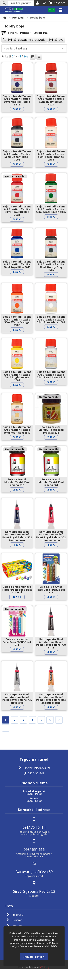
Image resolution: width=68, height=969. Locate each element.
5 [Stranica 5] (41, 719)
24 (13, 56)
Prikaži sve (56, 40)
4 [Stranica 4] (32, 719)
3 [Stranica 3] (23, 719)
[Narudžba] (34, 48)
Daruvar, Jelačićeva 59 (34, 768)
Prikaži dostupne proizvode (26, 40)
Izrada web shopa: (28, 967)
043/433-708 (34, 773)
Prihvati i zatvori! (34, 956)
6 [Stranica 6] (50, 719)
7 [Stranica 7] (58, 719)
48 (19, 56)
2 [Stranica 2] (14, 719)
